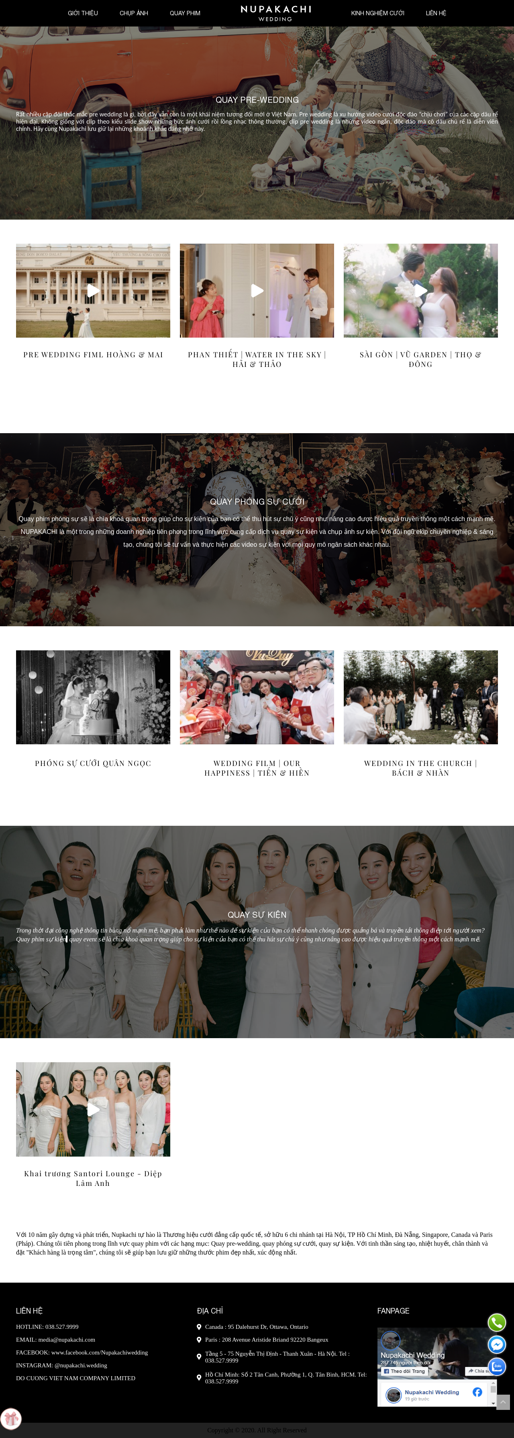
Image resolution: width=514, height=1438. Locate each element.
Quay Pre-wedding (257, 99)
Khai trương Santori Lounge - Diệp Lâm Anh (93, 1178)
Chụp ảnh (134, 13)
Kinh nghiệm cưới (377, 13)
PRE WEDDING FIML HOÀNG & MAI (93, 354)
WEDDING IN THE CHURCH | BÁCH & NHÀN (420, 768)
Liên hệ (436, 13)
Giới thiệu (83, 13)
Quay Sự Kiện (257, 914)
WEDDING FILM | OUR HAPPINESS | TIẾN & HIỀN (257, 768)
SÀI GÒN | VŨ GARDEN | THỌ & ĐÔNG (421, 359)
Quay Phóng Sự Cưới (257, 501)
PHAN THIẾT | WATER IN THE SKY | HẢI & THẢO (257, 359)
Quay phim (185, 13)
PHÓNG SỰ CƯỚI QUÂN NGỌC (93, 763)
